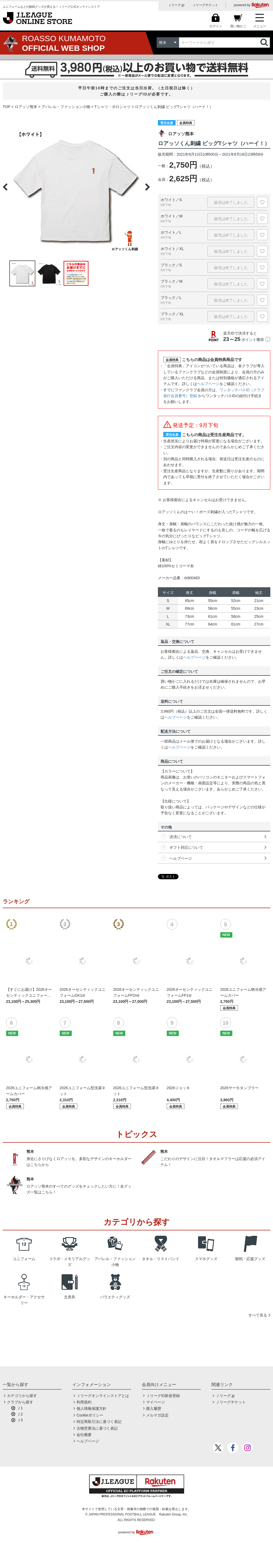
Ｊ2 (20, 1414)
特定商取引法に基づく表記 (99, 1421)
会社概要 (84, 1435)
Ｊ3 (20, 1420)
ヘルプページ (208, 384)
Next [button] (147, 187)
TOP (6, 107)
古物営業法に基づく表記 (97, 1428)
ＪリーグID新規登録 (163, 1396)
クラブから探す (20, 1402)
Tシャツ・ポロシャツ (112, 107)
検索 (265, 42)
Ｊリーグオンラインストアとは (103, 1396)
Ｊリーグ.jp (176, 5)
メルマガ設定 (157, 1415)
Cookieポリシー (90, 1415)
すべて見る (257, 1315)
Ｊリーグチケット (205, 5)
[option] (76, 187)
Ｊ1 (20, 1408)
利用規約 (84, 1402)
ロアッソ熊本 (26, 107)
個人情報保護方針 (92, 1408)
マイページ (155, 1402)
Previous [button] (5, 187)
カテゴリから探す (22, 1396)
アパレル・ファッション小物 (65, 107)
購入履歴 (153, 1408)
